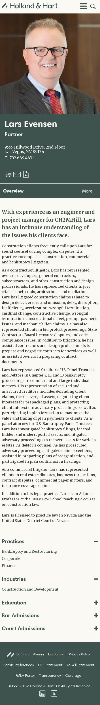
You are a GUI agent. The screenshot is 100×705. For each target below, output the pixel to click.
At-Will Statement (80, 665)
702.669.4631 (21, 158)
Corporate (11, 558)
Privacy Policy (79, 654)
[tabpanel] (50, 365)
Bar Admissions (50, 615)
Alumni (38, 654)
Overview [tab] (13, 191)
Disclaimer (56, 654)
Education (50, 602)
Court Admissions (50, 628)
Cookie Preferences (18, 665)
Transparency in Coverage (60, 675)
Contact (18, 654)
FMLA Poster (25, 675)
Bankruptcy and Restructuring (29, 551)
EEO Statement (50, 665)
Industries (50, 579)
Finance (9, 565)
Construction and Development (30, 589)
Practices (50, 541)
